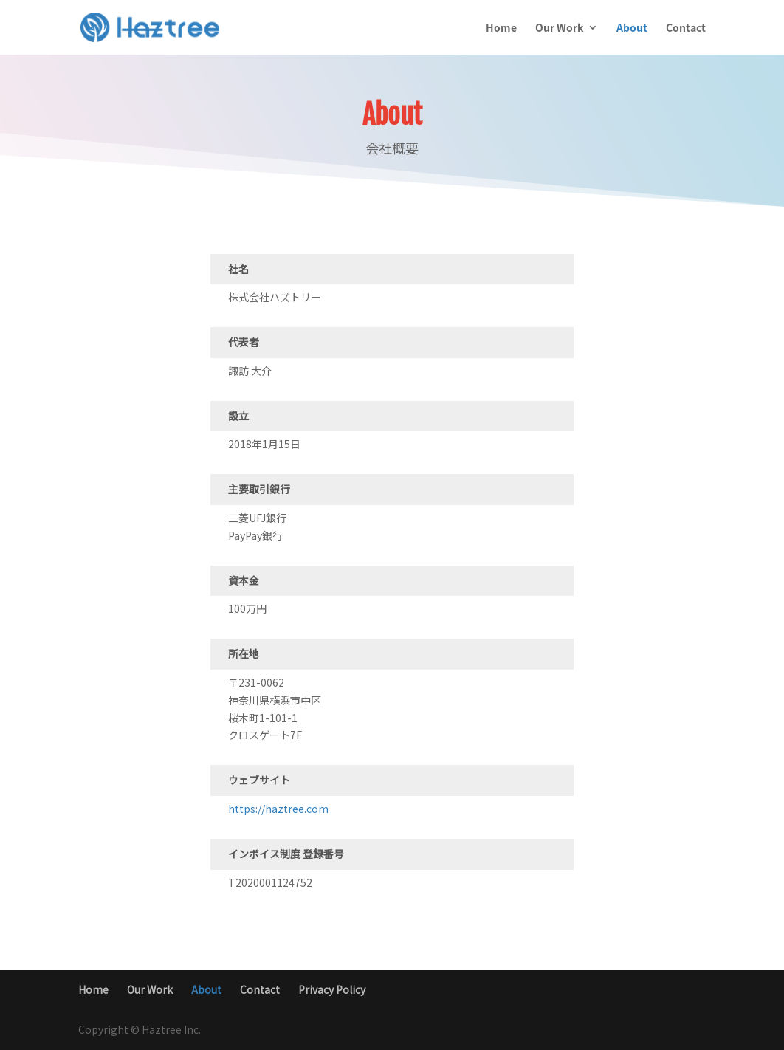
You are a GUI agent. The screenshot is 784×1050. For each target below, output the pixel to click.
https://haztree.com (278, 808)
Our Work (559, 28)
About (631, 28)
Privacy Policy (331, 989)
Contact (686, 28)
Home (501, 28)
